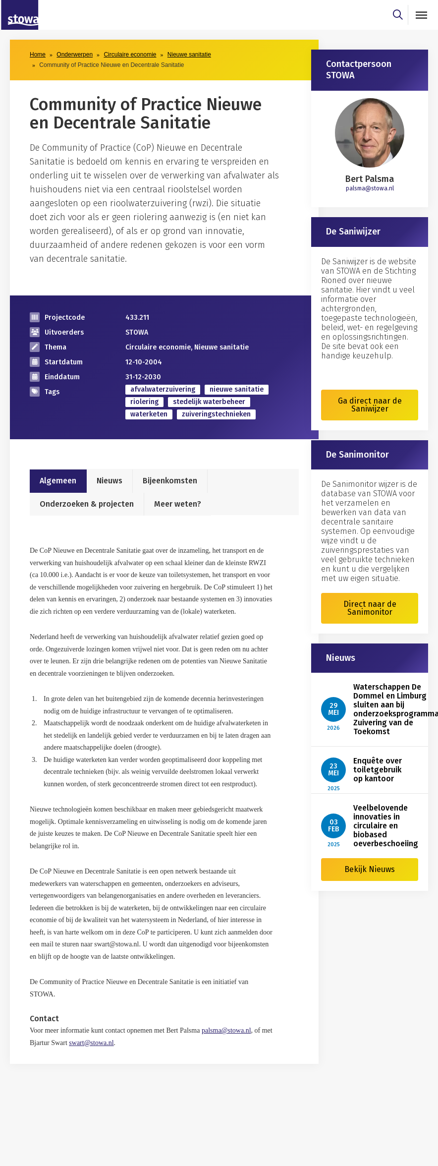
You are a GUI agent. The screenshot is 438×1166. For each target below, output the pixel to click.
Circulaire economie (130, 54)
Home (38, 54)
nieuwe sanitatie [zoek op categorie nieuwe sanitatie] (237, 389)
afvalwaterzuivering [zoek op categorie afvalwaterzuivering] (162, 389)
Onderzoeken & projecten (87, 504)
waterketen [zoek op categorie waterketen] (148, 414)
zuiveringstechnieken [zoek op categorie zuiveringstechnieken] (216, 414)
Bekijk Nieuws (369, 869)
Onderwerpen (74, 54)
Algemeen (58, 480)
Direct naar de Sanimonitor (369, 608)
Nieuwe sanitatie (189, 54)
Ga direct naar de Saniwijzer (370, 404)
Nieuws (109, 480)
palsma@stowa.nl (370, 188)
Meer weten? (177, 504)
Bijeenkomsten (170, 480)
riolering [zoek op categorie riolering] (144, 402)
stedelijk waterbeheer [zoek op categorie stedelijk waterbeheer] (209, 402)
